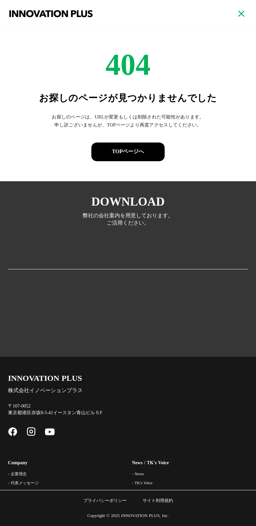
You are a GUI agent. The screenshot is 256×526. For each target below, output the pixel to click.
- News (138, 474)
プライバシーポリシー (105, 500)
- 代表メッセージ (23, 483)
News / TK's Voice (150, 462)
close (241, 13)
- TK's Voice (142, 483)
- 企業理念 (17, 474)
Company (17, 462)
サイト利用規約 (158, 500)
